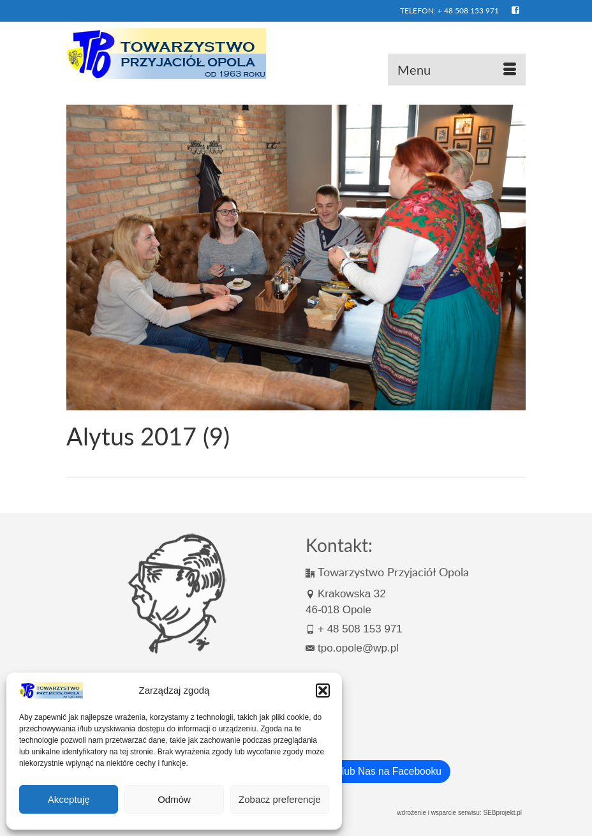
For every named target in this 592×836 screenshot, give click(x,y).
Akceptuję (69, 799)
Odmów (174, 799)
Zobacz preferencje (279, 799)
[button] (322, 690)
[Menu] (457, 70)
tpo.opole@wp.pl (352, 648)
